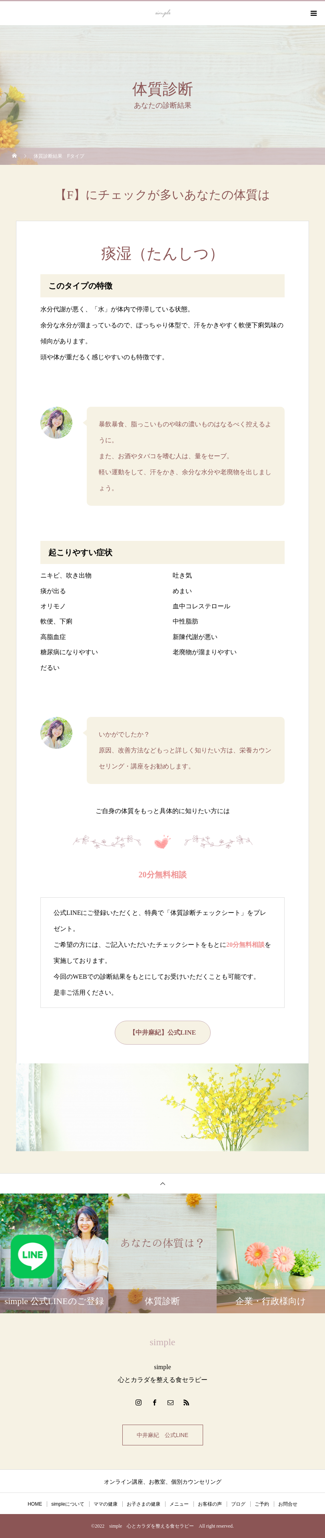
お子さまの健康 (143, 1504)
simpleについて (67, 1504)
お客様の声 (210, 1504)
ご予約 (262, 1504)
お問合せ (287, 1504)
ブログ (238, 1504)
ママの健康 (106, 1504)
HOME (35, 1504)
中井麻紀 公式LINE (162, 1435)
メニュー (179, 1504)
